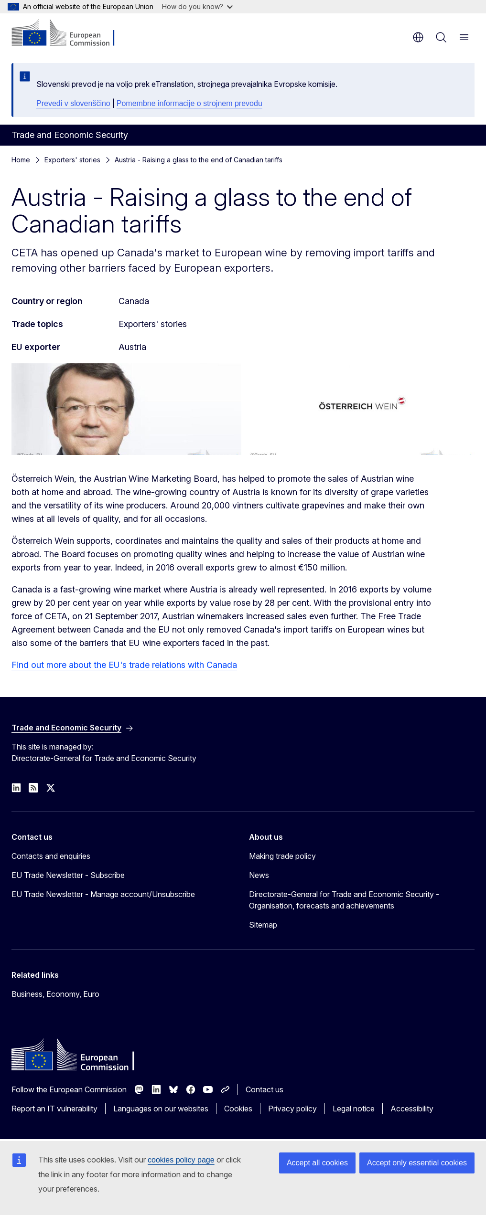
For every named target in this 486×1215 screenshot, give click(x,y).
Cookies (238, 1108)
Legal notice (354, 1108)
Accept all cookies (317, 1163)
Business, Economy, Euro (55, 994)
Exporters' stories (72, 160)
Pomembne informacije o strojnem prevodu (189, 103)
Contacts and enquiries (50, 856)
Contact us (264, 1089)
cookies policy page (181, 1160)
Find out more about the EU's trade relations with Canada (124, 665)
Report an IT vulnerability (54, 1108)
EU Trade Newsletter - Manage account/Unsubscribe (103, 894)
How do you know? (197, 6)
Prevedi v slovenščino (73, 103)
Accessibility (411, 1108)
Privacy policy (292, 1108)
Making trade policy (282, 856)
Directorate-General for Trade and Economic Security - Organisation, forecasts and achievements (344, 899)
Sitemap (263, 925)
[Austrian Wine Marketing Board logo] (360, 409)
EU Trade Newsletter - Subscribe (68, 875)
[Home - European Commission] (69, 33)
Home (20, 160)
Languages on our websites (160, 1108)
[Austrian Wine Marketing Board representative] (126, 409)
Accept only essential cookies (417, 1163)
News (259, 875)
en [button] (418, 37)
